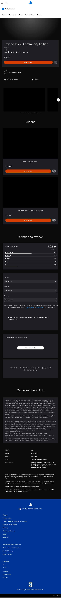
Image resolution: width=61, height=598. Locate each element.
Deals (21, 15)
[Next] (58, 100)
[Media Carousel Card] (24, 100)
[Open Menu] (2, 3)
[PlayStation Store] (9, 8)
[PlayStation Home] (30, 2)
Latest (4, 15)
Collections (12, 15)
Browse (39, 15)
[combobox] (30, 281)
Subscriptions (29, 15)
